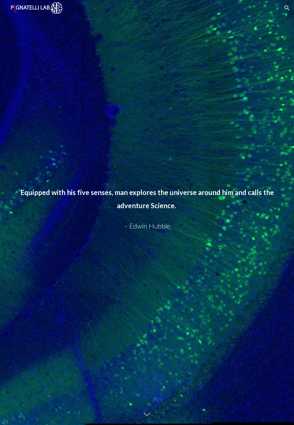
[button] (287, 8)
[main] (147, 212)
